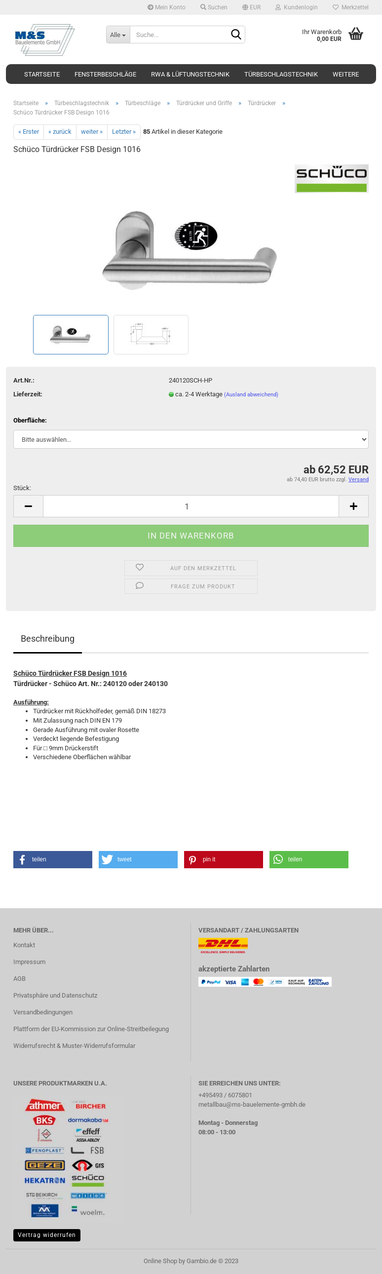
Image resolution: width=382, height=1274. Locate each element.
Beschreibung (48, 638)
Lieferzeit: (27, 394)
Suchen (214, 7)
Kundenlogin (296, 7)
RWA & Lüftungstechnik (190, 74)
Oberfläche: (30, 420)
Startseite (42, 74)
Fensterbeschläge (105, 74)
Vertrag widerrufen (47, 1235)
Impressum (29, 961)
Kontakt (24, 945)
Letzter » (124, 131)
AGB (19, 978)
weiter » (92, 131)
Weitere (346, 74)
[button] (52, 859)
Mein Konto (167, 7)
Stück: (22, 488)
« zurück (60, 131)
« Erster (28, 131)
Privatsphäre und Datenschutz (55, 995)
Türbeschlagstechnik (281, 74)
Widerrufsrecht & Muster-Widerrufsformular (74, 1045)
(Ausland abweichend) (251, 394)
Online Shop (160, 1261)
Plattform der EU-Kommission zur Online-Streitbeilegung (91, 1029)
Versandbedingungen (43, 1012)
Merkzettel (351, 7)
